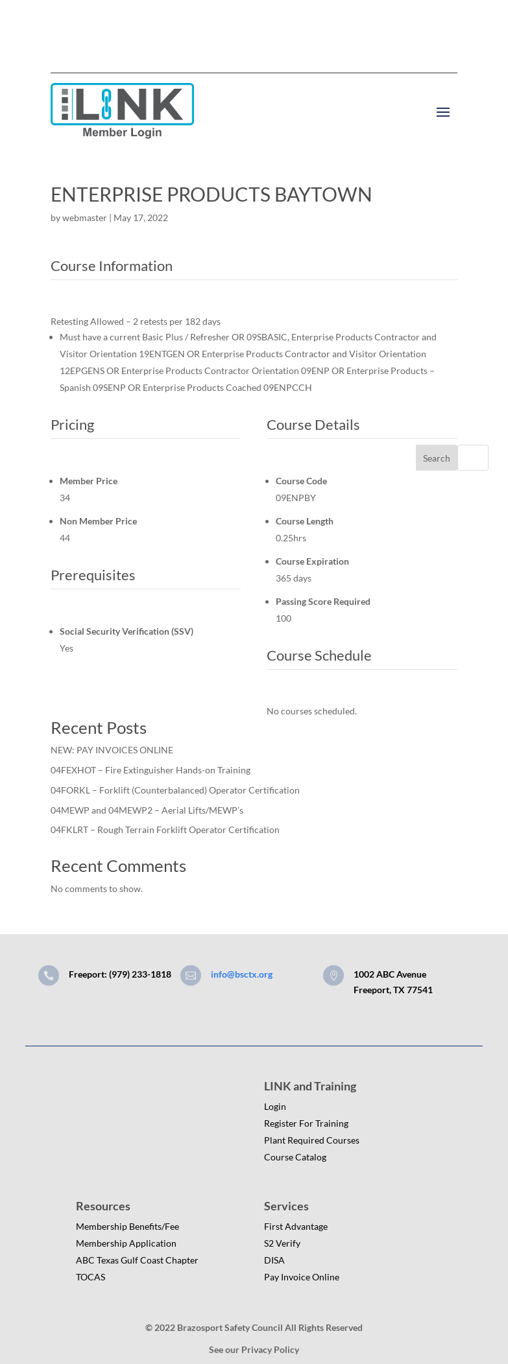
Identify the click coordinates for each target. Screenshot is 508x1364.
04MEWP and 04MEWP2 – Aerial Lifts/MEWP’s (147, 810)
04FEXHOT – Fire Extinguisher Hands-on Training (150, 769)
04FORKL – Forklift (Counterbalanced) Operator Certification (175, 789)
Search (436, 458)
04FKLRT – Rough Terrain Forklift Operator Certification (165, 829)
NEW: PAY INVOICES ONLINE (112, 749)
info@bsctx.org (241, 974)
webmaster (84, 217)
